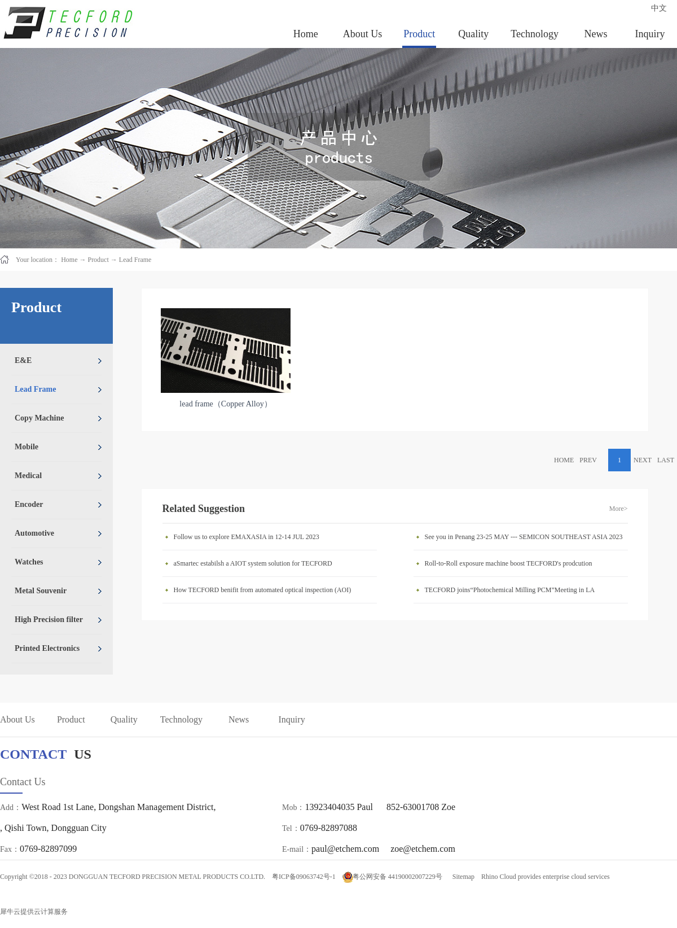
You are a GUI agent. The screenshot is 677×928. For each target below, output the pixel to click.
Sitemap (461, 877)
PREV (588, 460)
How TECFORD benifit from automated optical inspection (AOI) (262, 590)
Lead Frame (135, 260)
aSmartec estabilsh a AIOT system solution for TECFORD (253, 563)
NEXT (643, 460)
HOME (564, 460)
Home (305, 34)
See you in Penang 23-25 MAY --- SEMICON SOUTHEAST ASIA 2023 (524, 537)
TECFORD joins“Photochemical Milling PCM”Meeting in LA (510, 590)
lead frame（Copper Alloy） (225, 404)
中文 (659, 8)
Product (97, 260)
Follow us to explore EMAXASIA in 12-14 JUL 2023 (246, 537)
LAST (665, 460)
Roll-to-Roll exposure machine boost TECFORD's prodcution (508, 563)
